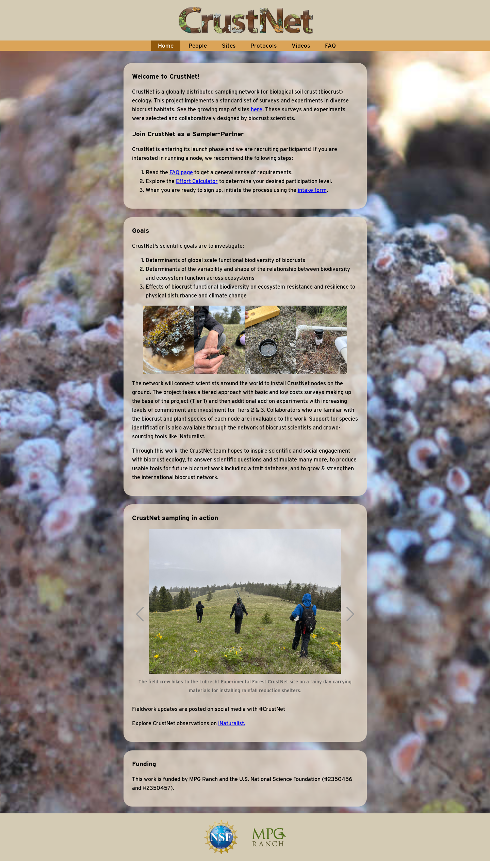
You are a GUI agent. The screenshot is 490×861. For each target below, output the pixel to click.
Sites (228, 45)
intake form (312, 190)
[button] (140, 614)
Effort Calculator (197, 181)
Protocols (263, 45)
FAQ (330, 45)
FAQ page (181, 172)
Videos (301, 45)
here (256, 109)
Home (166, 45)
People (198, 45)
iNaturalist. (231, 723)
